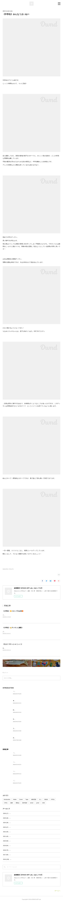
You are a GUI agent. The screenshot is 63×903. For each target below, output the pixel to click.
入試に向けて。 (17, 729)
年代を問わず (16, 719)
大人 (40, 800)
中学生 (53, 800)
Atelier (15, 800)
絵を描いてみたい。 (18, 710)
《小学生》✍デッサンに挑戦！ (13, 628)
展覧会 (17, 803)
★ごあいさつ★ (17, 701)
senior (31, 803)
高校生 (46, 800)
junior (37, 803)
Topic (26, 800)
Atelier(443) (5, 569)
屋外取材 (24, 803)
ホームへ (57, 891)
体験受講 (33, 800)
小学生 (5, 803)
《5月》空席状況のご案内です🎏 (22, 692)
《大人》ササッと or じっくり (12, 644)
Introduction (7, 800)
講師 (11, 803)
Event (21, 800)
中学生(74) (11, 569)
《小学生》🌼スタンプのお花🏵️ (13, 611)
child (43, 803)
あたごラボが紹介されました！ (21, 738)
